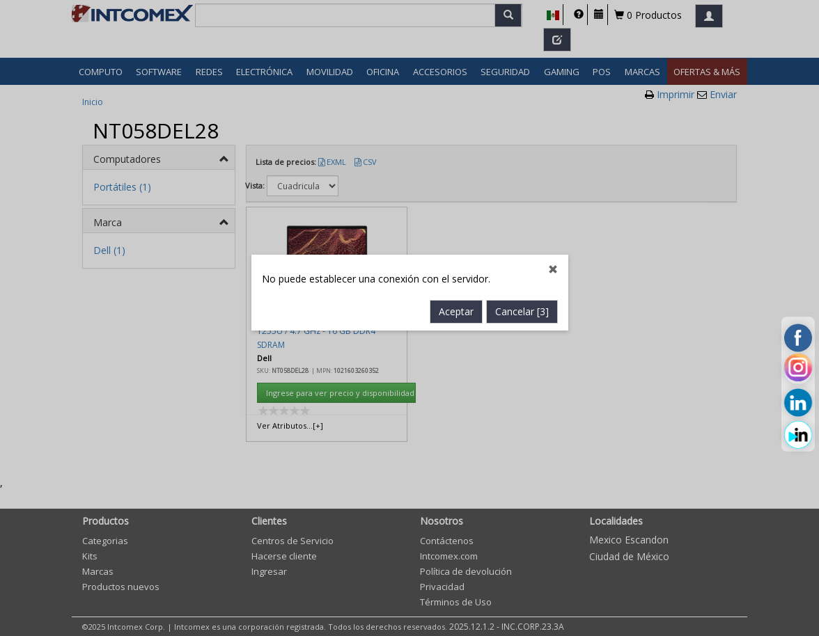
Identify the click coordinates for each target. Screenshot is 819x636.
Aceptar (456, 298)
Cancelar (522, 298)
